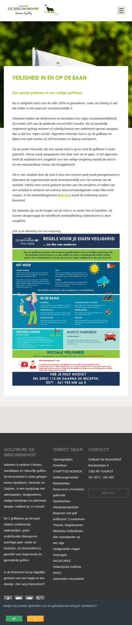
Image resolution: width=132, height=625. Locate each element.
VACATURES (62, 561)
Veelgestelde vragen (66, 549)
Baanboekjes (61, 483)
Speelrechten (62, 501)
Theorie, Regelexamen (68, 525)
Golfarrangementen (66, 477)
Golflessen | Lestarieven (69, 519)
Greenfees (60, 465)
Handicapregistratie (66, 507)
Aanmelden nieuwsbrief (68, 578)
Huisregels (60, 555)
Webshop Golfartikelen (68, 531)
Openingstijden (63, 459)
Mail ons (108, 493)
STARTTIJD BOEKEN (67, 471)
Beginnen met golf (65, 513)
